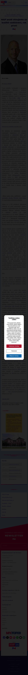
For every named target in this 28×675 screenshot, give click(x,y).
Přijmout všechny (14, 355)
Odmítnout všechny (14, 346)
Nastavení (14, 351)
